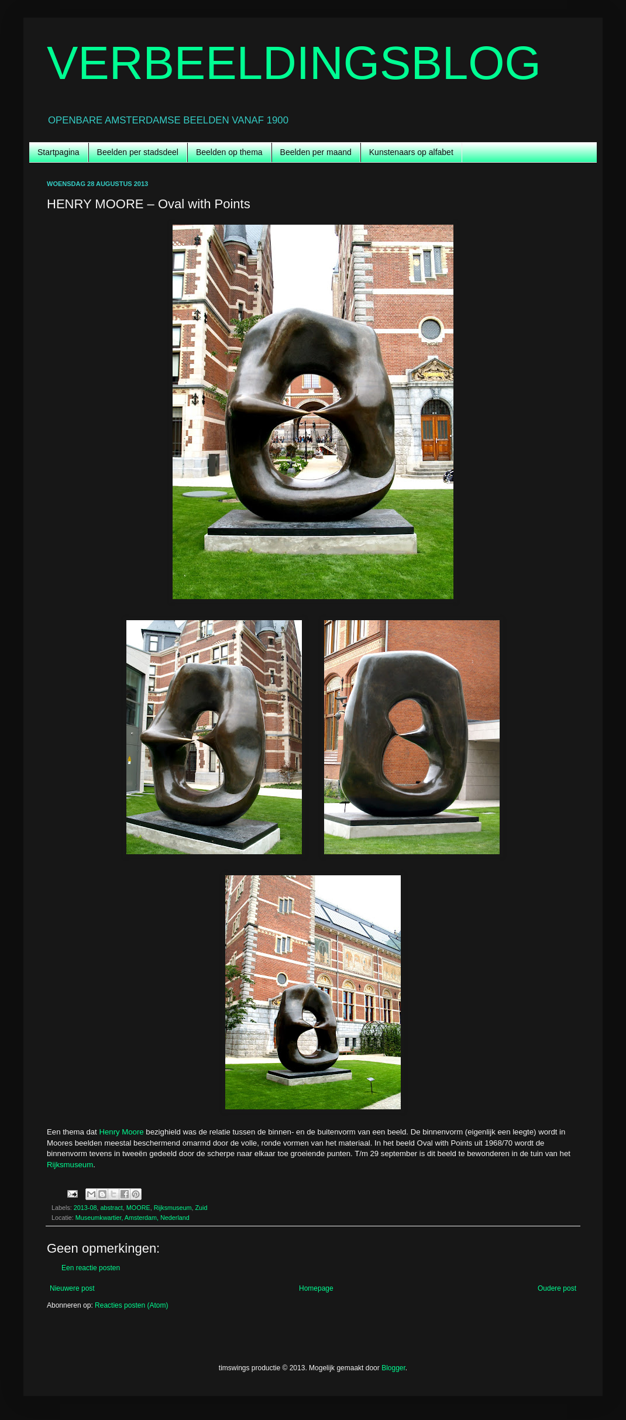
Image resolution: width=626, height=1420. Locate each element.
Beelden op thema (229, 152)
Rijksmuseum (70, 1164)
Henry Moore (121, 1131)
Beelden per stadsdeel (137, 152)
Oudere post (557, 1288)
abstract (111, 1207)
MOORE (138, 1207)
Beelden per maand (316, 152)
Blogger (393, 1368)
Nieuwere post (72, 1288)
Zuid (201, 1207)
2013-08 (85, 1207)
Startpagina (58, 152)
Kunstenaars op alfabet (411, 152)
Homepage (316, 1288)
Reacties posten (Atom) (131, 1305)
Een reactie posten (90, 1268)
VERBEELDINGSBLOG (294, 63)
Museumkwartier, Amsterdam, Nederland (132, 1217)
